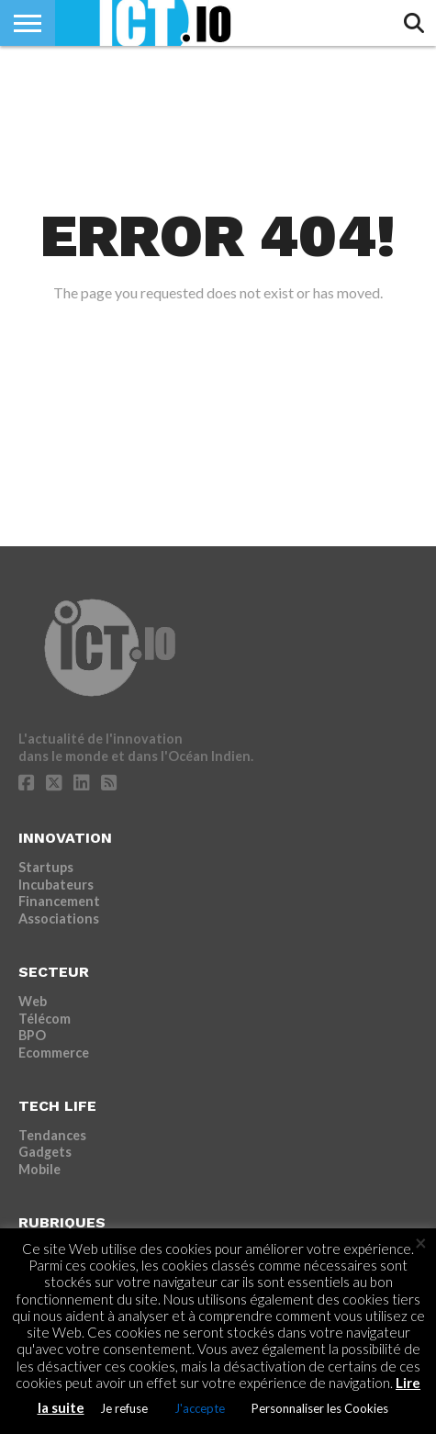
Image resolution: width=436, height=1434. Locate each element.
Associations (58, 918)
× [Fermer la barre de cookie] (421, 1243)
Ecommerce (53, 1052)
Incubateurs (56, 884)
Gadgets (45, 1152)
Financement (59, 901)
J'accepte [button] (199, 1408)
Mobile (39, 1169)
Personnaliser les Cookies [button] (320, 1408)
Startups (45, 867)
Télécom (44, 1018)
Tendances (52, 1135)
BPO (32, 1035)
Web (32, 1001)
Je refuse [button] (124, 1408)
